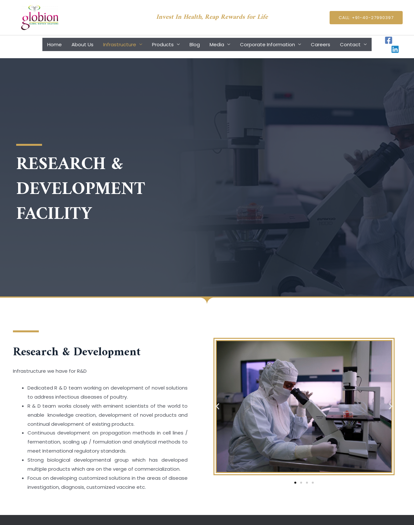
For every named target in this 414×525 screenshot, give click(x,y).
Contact (350, 44)
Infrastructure (119, 44)
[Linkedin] (395, 49)
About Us (82, 44)
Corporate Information (267, 44)
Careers (320, 44)
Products (163, 44)
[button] (217, 406)
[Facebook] (389, 40)
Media (217, 44)
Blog (195, 44)
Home (54, 44)
